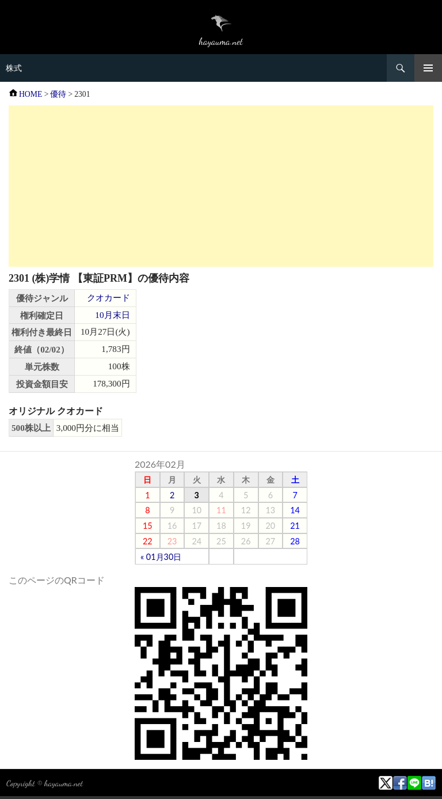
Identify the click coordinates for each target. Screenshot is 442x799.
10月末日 (112, 315)
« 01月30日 (160, 557)
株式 (14, 68)
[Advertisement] (221, 186)
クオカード (108, 297)
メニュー (428, 68)
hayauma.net (63, 783)
